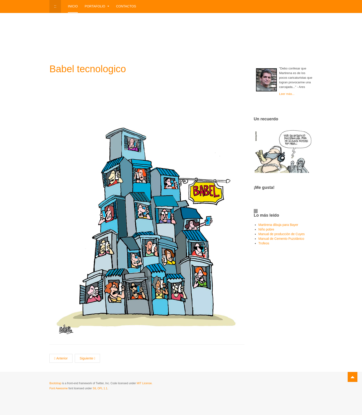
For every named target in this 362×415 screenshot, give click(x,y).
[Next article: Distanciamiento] (87, 358)
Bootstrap (55, 383)
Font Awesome (58, 388)
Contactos (126, 6)
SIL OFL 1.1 (100, 388)
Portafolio (97, 6)
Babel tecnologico (87, 68)
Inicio (73, 6)
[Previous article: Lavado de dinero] (60, 358)
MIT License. (144, 383)
